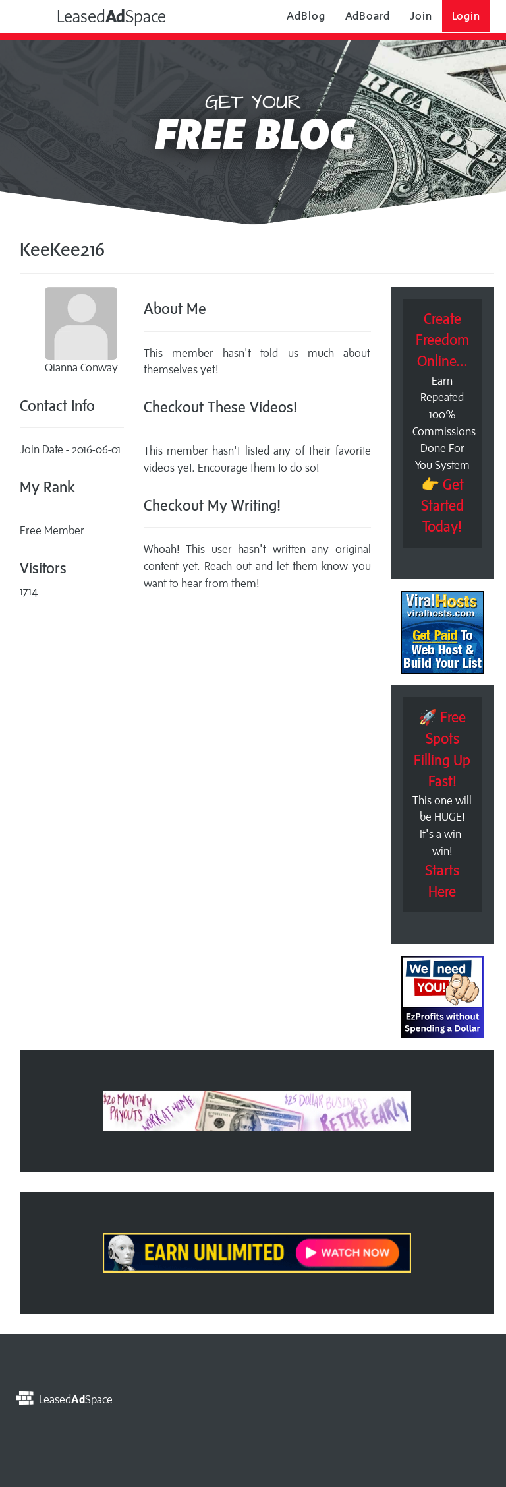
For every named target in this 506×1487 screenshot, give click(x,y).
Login (466, 15)
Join (421, 15)
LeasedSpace (96, 15)
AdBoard (367, 15)
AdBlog (306, 15)
